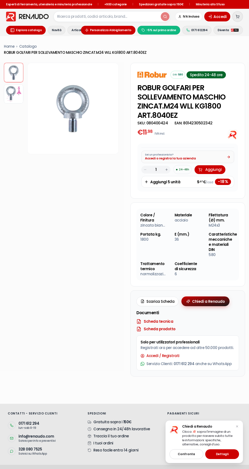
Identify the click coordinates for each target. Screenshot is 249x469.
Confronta (186, 454)
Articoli (76, 30)
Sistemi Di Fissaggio (142, 459)
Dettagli (222, 454)
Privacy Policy (68, 465)
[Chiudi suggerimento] (237, 426)
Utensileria (114, 459)
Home (9, 46)
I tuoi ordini (103, 419)
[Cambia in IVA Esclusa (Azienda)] (189, 16)
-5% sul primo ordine (159, 30)
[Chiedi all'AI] (232, 134)
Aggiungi (210, 171)
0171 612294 (197, 30)
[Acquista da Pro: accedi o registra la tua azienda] (187, 159)
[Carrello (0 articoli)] (237, 16)
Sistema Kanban (71, 458)
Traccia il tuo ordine (111, 412)
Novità (56, 30)
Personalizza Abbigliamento (108, 30)
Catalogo (28, 46)
